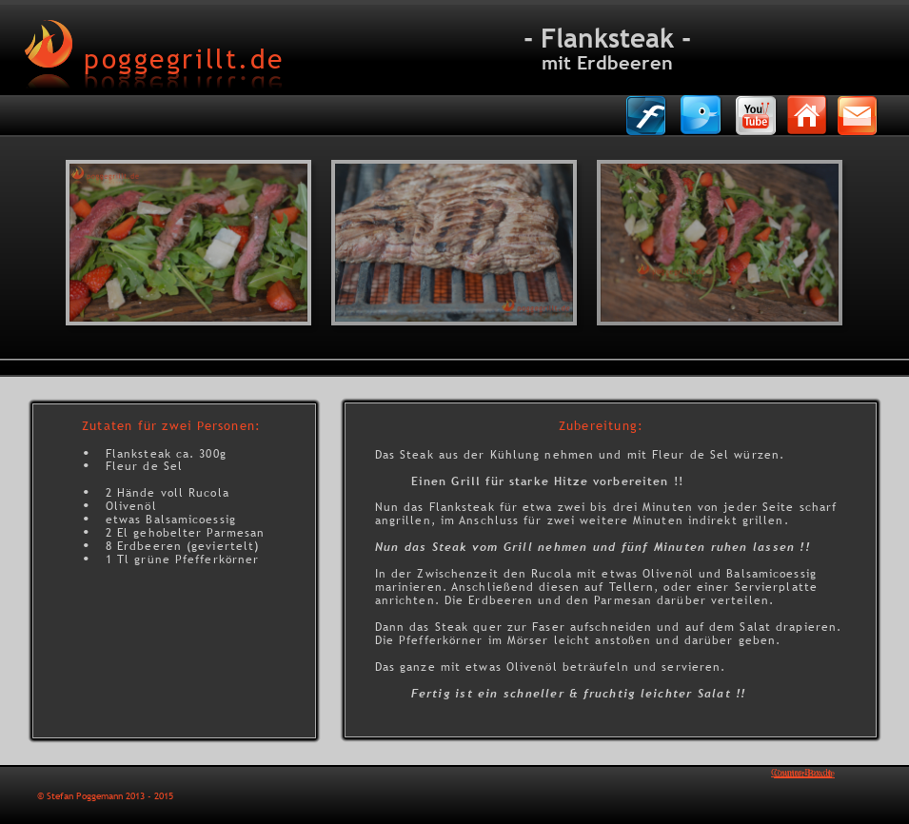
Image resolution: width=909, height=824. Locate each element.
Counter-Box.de (801, 772)
